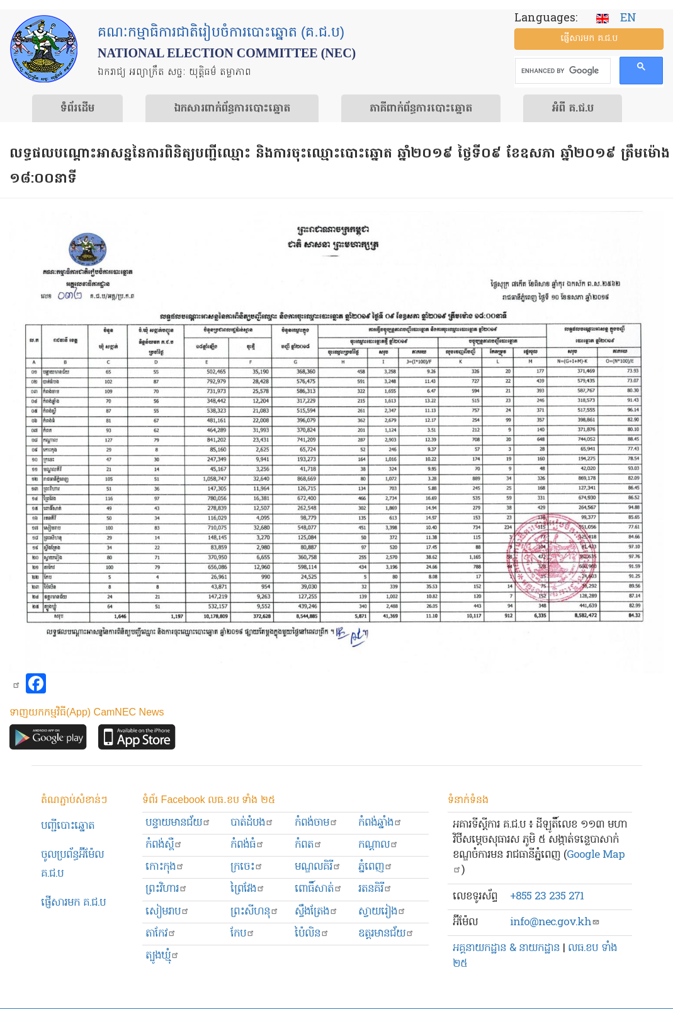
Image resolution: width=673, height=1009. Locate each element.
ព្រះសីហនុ (254, 912)
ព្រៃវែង (247, 889)
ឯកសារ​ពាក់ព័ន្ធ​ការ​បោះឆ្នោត (232, 109)
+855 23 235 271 (547, 896)
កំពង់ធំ (247, 845)
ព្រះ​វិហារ (166, 889)
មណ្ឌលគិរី (318, 867)
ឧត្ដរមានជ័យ (386, 934)
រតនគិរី (375, 889)
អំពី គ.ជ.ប (572, 109)
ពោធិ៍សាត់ (318, 889)
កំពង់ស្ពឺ (164, 845)
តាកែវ (160, 934)
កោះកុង (164, 867)
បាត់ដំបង (252, 823)
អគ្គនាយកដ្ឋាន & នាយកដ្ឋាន (506, 948)
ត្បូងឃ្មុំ (162, 956)
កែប (242, 934)
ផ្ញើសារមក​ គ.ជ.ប (73, 903)
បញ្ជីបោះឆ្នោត (67, 826)
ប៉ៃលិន (312, 934)
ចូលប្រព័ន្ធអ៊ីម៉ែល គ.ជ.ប (72, 864)
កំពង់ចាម (316, 823)
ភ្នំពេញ (375, 867)
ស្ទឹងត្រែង (316, 912)
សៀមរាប (167, 912)
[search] (561, 71)
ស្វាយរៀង (382, 912)
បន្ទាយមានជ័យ (178, 823)
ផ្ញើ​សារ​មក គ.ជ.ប (589, 38)
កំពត (308, 845)
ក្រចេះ (246, 867)
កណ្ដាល (378, 845)
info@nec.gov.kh (555, 922)
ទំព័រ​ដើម (77, 109)
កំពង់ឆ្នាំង (380, 823)
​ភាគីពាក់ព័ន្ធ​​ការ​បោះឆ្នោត (421, 109)
